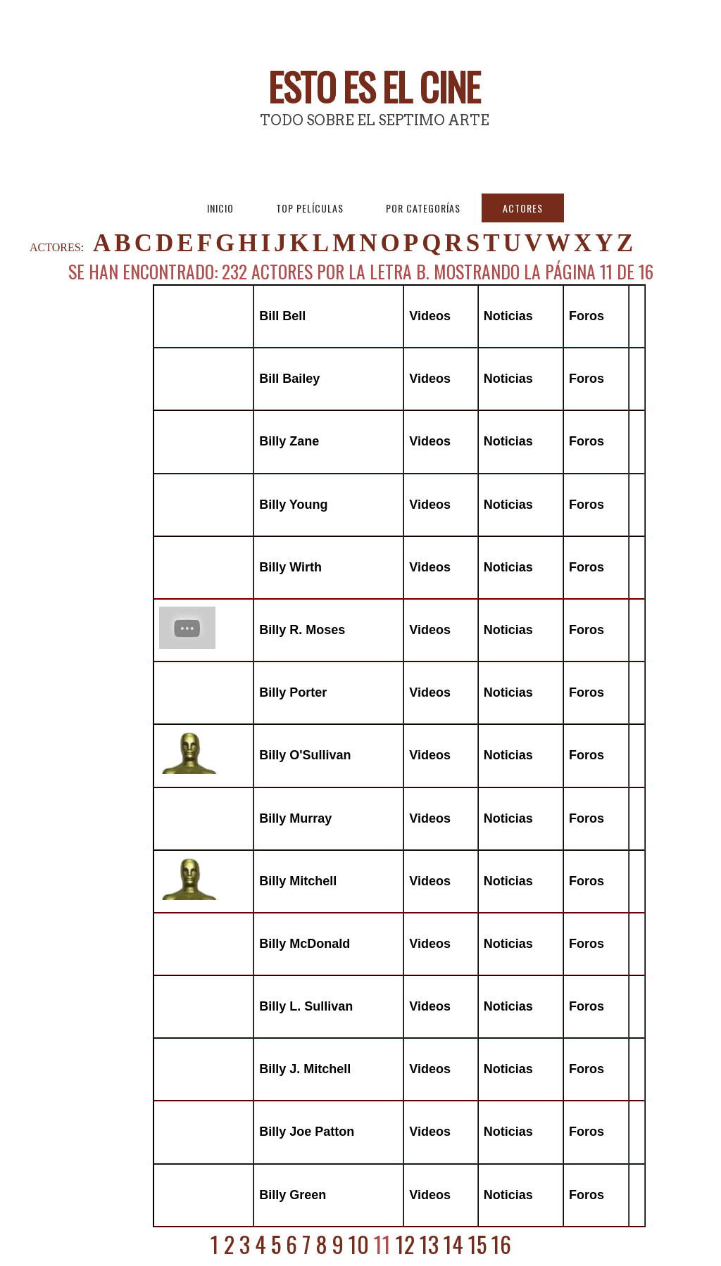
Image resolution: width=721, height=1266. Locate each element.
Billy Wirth (290, 567)
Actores (523, 208)
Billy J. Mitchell (305, 1069)
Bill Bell (282, 316)
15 (477, 1243)
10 (359, 1243)
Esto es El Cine (374, 86)
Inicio (220, 208)
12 (405, 1243)
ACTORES (55, 247)
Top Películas (310, 208)
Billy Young (293, 505)
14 (453, 1243)
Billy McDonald (304, 944)
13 (429, 1243)
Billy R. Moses (302, 630)
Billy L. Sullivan (306, 1006)
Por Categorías (423, 208)
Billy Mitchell (298, 881)
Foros (586, 316)
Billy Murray (295, 818)
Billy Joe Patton (306, 1132)
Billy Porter (293, 692)
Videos (430, 316)
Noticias (508, 316)
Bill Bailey (289, 379)
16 (501, 1243)
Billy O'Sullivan (305, 755)
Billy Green (292, 1195)
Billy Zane (289, 441)
